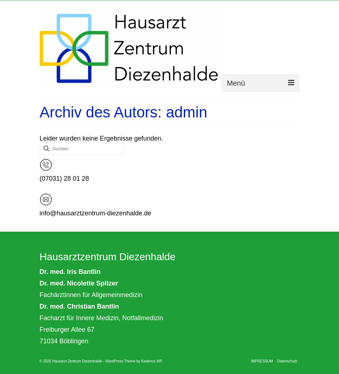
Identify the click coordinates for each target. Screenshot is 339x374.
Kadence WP (151, 361)
